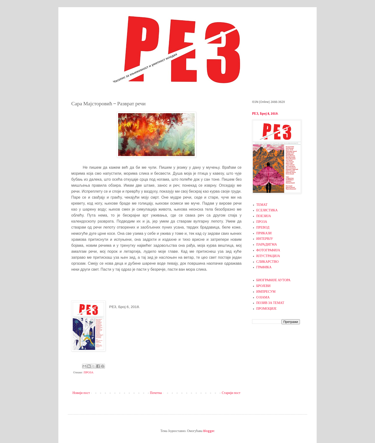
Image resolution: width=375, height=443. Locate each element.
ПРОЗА (89, 372)
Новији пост (81, 393)
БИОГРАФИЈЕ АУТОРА (273, 280)
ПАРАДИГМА (266, 245)
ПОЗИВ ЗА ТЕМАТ (270, 303)
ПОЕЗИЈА (263, 216)
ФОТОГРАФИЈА (268, 250)
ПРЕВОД (263, 228)
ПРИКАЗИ (264, 233)
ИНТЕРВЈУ (264, 239)
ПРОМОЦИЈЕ (266, 309)
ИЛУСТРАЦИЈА (268, 256)
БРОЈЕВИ (263, 286)
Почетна (156, 393)
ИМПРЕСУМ (266, 292)
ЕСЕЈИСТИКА (267, 210)
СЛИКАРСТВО (267, 262)
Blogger (208, 431)
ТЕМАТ (262, 205)
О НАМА (263, 297)
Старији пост (231, 393)
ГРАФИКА (264, 267)
